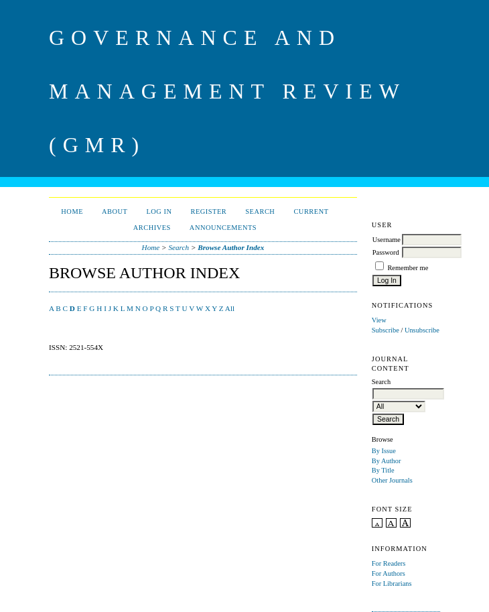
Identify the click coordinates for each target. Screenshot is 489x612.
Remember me (407, 267)
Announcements (223, 227)
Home (72, 211)
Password (385, 252)
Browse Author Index (231, 247)
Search (260, 211)
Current (310, 211)
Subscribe (385, 330)
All (229, 308)
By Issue (384, 450)
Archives (152, 227)
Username (386, 239)
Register (208, 211)
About (114, 211)
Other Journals (392, 480)
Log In (158, 211)
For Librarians (392, 583)
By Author (386, 461)
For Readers (389, 563)
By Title (383, 470)
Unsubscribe (422, 330)
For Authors (388, 573)
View (379, 320)
